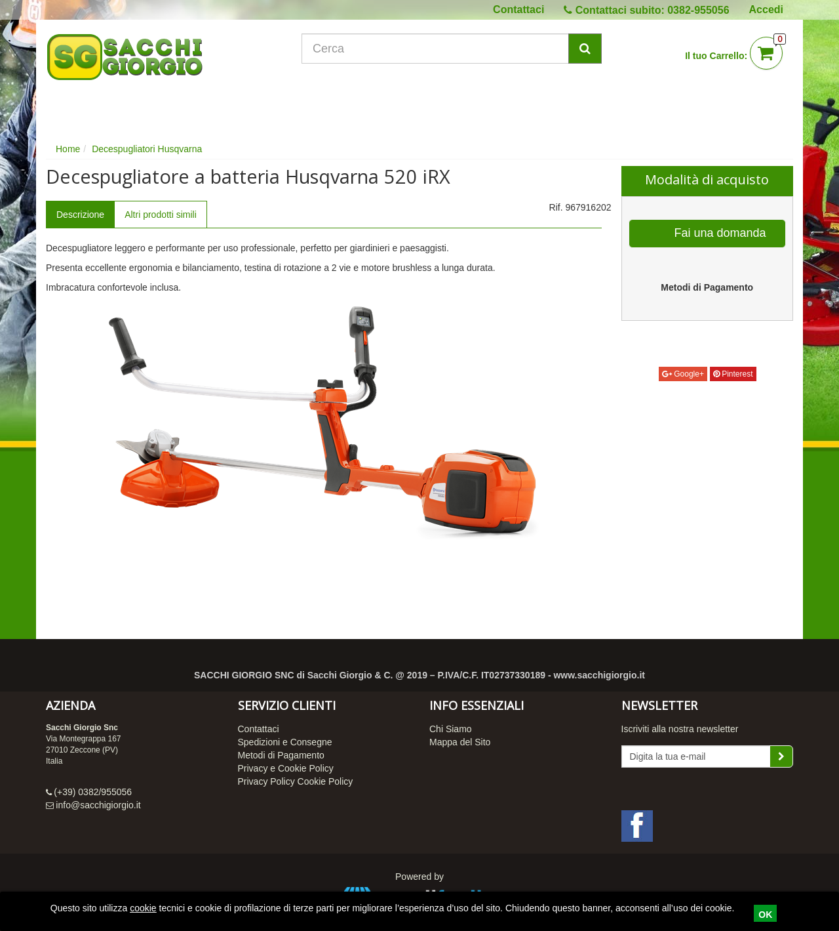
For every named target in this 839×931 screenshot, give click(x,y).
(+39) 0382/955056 (93, 792)
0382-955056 (698, 10)
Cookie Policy (325, 781)
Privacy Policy (266, 781)
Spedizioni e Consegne (285, 742)
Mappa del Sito (459, 742)
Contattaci (518, 9)
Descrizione (80, 214)
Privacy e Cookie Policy (286, 768)
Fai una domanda (708, 233)
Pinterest (733, 374)
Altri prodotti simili (161, 214)
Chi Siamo (450, 729)
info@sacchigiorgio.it (98, 805)
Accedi (766, 9)
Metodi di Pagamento (281, 755)
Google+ (683, 374)
